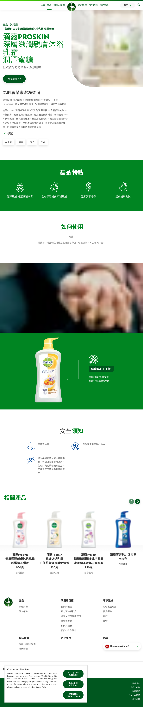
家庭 (105, 616)
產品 (5, 24)
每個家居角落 (109, 607)
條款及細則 (135, 687)
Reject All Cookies (73, 684)
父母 (43, 142)
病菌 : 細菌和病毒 (27, 644)
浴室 (21, 142)
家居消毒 (23, 607)
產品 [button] (49, 5)
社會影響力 (66, 621)
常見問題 (104, 5)
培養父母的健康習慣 (71, 616)
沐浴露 (14, 24)
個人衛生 (23, 611)
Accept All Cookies (73, 673)
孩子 (32, 142)
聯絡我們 (136, 683)
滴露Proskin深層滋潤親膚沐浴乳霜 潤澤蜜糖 (29, 28)
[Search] (139, 5)
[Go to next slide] (137, 501)
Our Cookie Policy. (39, 687)
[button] (122, 646)
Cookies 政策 (134, 695)
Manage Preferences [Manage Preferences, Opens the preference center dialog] (73, 695)
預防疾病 (93, 5)
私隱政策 (136, 691)
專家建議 (82, 5)
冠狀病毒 (23, 649)
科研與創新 (66, 626)
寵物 (105, 621)
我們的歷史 (66, 607)
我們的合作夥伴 (69, 630)
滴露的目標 (59, 5)
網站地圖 (136, 699)
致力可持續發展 (69, 611)
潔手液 (8, 142)
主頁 (43, 5)
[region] (45, 684)
